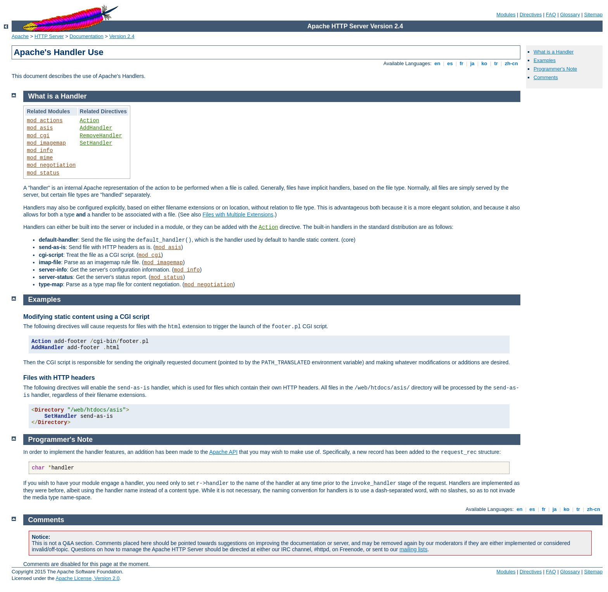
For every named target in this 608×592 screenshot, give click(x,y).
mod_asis (40, 128)
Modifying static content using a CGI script (86, 316)
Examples (545, 60)
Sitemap (593, 14)
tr (496, 63)
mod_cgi (38, 136)
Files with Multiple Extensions (237, 214)
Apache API (223, 452)
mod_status (43, 173)
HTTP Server (49, 36)
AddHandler (96, 128)
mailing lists (413, 549)
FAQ (551, 14)
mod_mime (40, 158)
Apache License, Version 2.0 (87, 578)
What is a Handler (553, 52)
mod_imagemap (46, 143)
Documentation (86, 36)
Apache (20, 36)
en (437, 63)
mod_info (40, 150)
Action (89, 121)
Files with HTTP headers (59, 377)
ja (472, 63)
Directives (531, 14)
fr (461, 63)
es (450, 63)
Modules (505, 14)
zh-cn (511, 63)
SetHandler (96, 143)
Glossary (570, 14)
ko (484, 63)
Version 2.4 (122, 36)
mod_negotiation (51, 165)
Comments (546, 77)
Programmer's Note (555, 69)
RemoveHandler (101, 136)
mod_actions (44, 121)
